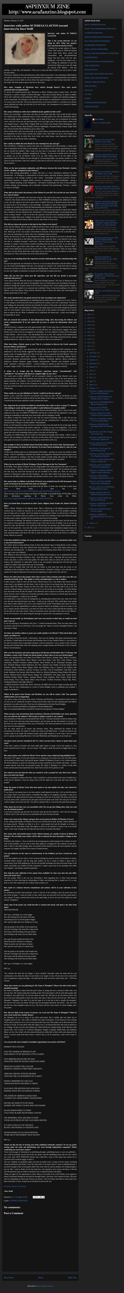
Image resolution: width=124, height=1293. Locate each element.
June (91, 374)
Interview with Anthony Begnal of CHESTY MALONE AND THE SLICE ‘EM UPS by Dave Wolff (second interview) (107, 205)
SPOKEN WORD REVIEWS (95, 82)
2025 (89, 318)
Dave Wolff (99, 119)
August (92, 367)
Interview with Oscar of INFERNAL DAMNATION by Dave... (101, 488)
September (93, 363)
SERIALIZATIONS (91, 107)
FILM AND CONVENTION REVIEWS (99, 74)
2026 (89, 314)
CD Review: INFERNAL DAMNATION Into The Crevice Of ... (101, 517)
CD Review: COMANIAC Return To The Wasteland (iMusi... (101, 420)
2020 (89, 336)
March (91, 385)
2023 (89, 325)
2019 (89, 339)
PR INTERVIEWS (91, 57)
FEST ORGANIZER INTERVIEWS (97, 41)
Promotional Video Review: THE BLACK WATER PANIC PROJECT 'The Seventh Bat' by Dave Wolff (106, 241)
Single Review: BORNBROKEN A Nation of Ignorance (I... (101, 403)
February (92, 388)
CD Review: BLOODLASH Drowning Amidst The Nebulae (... (101, 426)
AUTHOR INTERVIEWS (18, 1201)
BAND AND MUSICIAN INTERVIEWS (99, 37)
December (93, 353)
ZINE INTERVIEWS (92, 66)
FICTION (88, 94)
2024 (89, 321)
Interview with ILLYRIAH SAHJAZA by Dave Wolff (99, 409)
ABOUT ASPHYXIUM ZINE (95, 25)
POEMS (87, 98)
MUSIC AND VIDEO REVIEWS (96, 78)
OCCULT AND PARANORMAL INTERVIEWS (102, 53)
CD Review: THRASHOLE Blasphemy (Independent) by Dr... (101, 477)
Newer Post (9, 1277)
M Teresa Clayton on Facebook (15, 1186)
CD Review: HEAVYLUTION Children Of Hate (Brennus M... (101, 414)
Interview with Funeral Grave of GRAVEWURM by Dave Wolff (106, 156)
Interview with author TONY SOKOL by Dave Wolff (105, 141)
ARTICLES (89, 90)
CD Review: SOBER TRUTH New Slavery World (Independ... (101, 392)
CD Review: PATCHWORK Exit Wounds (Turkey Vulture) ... (100, 398)
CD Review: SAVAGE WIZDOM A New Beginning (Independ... (101, 455)
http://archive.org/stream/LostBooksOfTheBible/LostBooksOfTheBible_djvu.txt (32, 491)
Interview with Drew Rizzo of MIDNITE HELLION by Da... (100, 493)
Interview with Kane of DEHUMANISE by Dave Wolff (106, 258)
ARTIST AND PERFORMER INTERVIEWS (100, 29)
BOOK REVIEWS (91, 70)
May (91, 378)
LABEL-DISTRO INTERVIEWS (96, 49)
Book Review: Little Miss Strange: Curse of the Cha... (101, 433)
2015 (89, 527)
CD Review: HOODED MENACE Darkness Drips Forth (101, 505)
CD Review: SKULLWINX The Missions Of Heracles (100, 499)
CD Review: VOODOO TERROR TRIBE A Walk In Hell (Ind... (101, 471)
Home (40, 1277)
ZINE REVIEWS (91, 86)
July (91, 371)
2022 (89, 329)
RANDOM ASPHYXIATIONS (95, 103)
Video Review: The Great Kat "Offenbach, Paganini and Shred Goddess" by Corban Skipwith (106, 223)
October (92, 360)
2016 (89, 350)
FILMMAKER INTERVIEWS (95, 45)
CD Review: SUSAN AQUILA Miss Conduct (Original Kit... (101, 460)
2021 (89, 332)
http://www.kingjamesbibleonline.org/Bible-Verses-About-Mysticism (28, 498)
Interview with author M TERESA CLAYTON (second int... (101, 444)
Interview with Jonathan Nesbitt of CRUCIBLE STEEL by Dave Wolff (107, 188)
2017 (89, 346)
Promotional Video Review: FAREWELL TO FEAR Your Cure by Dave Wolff (107, 276)
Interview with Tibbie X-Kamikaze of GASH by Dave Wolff (107, 173)
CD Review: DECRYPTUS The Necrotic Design (100, 510)
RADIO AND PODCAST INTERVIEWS (99, 62)
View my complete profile (102, 123)
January (92, 523)
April (91, 381)
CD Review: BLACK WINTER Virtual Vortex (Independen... (100, 466)
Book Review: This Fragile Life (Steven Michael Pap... (100, 449)
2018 (89, 343)
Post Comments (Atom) (45, 1286)
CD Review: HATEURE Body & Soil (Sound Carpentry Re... (100, 438)
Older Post (72, 1277)
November (93, 356)
